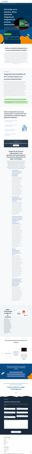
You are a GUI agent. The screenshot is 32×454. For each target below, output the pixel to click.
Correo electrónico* (19, 407)
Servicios (5, 439)
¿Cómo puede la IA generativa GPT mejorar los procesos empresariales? (11, 121)
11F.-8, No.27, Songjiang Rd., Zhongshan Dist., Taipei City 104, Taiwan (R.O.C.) (14, 453)
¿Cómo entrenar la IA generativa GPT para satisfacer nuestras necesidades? (11, 130)
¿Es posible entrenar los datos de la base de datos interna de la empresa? (11, 125)
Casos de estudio (6, 442)
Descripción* (5, 419)
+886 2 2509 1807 (6, 448)
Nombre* (5, 407)
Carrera (5, 444)
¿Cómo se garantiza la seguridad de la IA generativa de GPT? (10, 135)
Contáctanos (16, 145)
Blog (4, 443)
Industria (5, 440)
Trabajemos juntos (7, 34)
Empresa (5, 411)
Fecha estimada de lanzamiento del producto (8, 415)
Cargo (17, 411)
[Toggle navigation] (29, 1)
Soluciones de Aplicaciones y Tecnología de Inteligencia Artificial (16, 376)
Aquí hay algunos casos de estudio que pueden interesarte (11, 39)
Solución (5, 441)
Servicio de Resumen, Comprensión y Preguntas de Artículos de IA (16, 374)
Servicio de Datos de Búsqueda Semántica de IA (16, 372)
